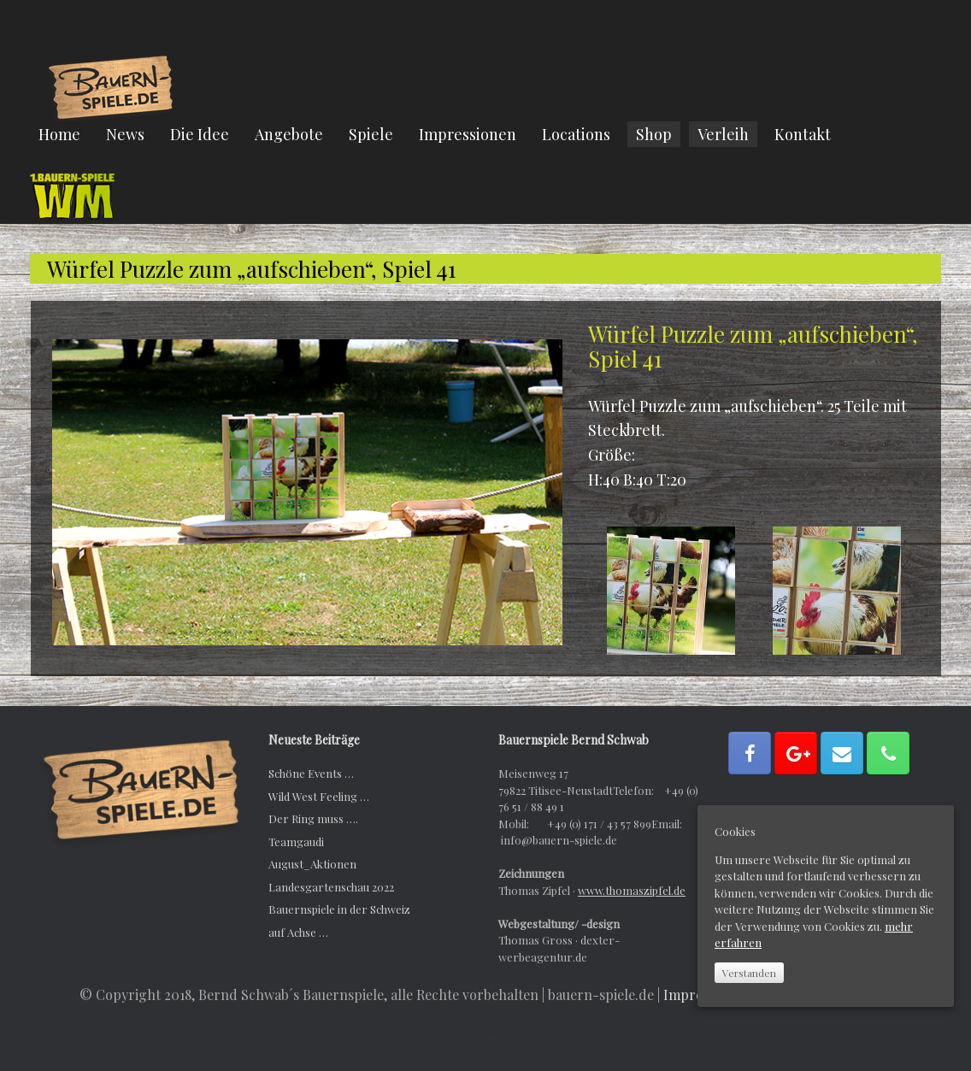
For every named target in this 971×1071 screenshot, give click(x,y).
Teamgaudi (296, 841)
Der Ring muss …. (313, 818)
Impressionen (467, 134)
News (125, 134)
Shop (654, 134)
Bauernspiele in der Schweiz (339, 909)
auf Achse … (298, 932)
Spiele (371, 134)
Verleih (723, 134)
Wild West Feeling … (318, 796)
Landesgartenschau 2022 (331, 887)
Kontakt (802, 134)
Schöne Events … (311, 773)
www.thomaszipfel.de (632, 890)
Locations (576, 134)
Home (59, 134)
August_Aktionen (312, 863)
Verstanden (749, 973)
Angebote (289, 134)
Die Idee (199, 134)
